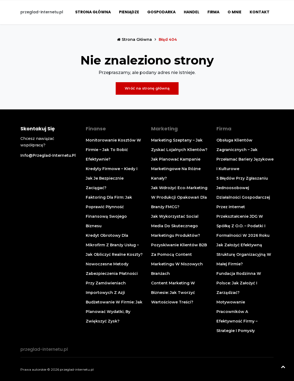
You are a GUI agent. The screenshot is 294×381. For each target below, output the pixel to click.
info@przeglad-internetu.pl (48, 155)
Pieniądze (129, 12)
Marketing (164, 128)
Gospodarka (161, 12)
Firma (213, 12)
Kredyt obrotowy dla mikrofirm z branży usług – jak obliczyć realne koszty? (114, 245)
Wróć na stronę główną (147, 88)
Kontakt (260, 12)
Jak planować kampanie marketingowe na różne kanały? (176, 169)
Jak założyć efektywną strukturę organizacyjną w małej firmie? (243, 254)
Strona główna (93, 12)
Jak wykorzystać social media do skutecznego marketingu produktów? (175, 226)
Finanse (96, 128)
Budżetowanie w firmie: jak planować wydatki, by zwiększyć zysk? (114, 312)
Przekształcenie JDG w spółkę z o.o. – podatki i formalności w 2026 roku (243, 226)
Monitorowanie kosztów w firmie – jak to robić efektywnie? (113, 150)
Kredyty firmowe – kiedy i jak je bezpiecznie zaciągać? (111, 178)
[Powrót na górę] (283, 367)
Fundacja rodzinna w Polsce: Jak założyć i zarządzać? (238, 283)
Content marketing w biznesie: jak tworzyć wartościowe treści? (173, 293)
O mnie (234, 12)
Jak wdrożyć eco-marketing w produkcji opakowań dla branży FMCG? (179, 197)
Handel (191, 12)
